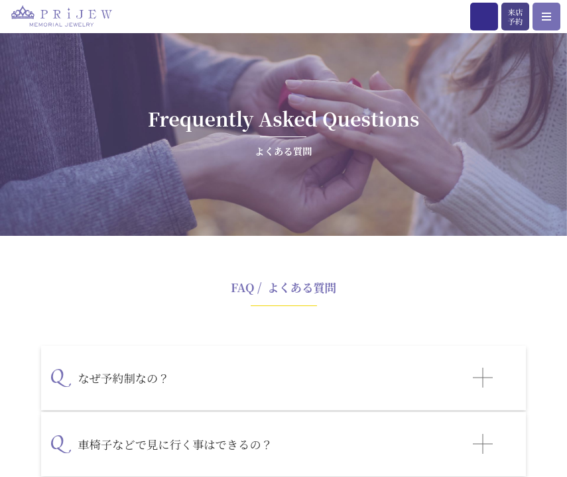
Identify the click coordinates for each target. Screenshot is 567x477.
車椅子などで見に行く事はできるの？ (175, 444)
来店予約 (515, 16)
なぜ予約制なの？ (123, 378)
